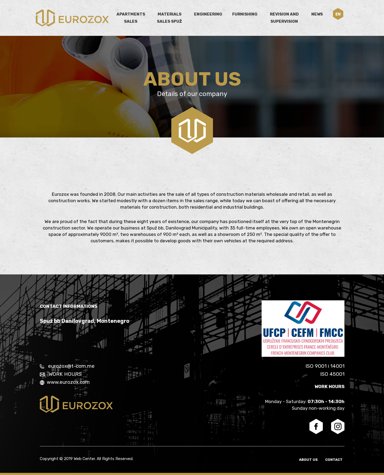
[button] (338, 14)
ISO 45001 (332, 374)
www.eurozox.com (65, 382)
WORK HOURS (61, 374)
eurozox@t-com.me (67, 366)
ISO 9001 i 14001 (324, 366)
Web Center (84, 458)
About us (312, 460)
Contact (335, 460)
